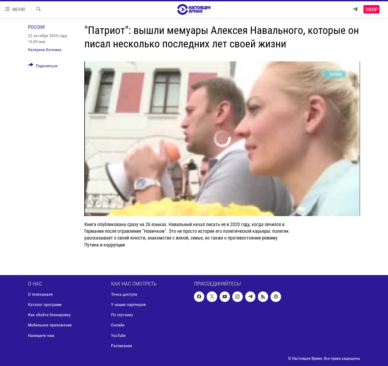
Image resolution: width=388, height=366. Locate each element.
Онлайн (117, 325)
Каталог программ (44, 304)
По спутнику (122, 314)
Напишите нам (41, 335)
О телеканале (40, 294)
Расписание (121, 345)
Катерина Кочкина (44, 49)
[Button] (42, 66)
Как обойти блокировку (49, 314)
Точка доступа (124, 294)
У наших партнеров (128, 304)
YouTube (118, 335)
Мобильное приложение (50, 325)
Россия (36, 27)
